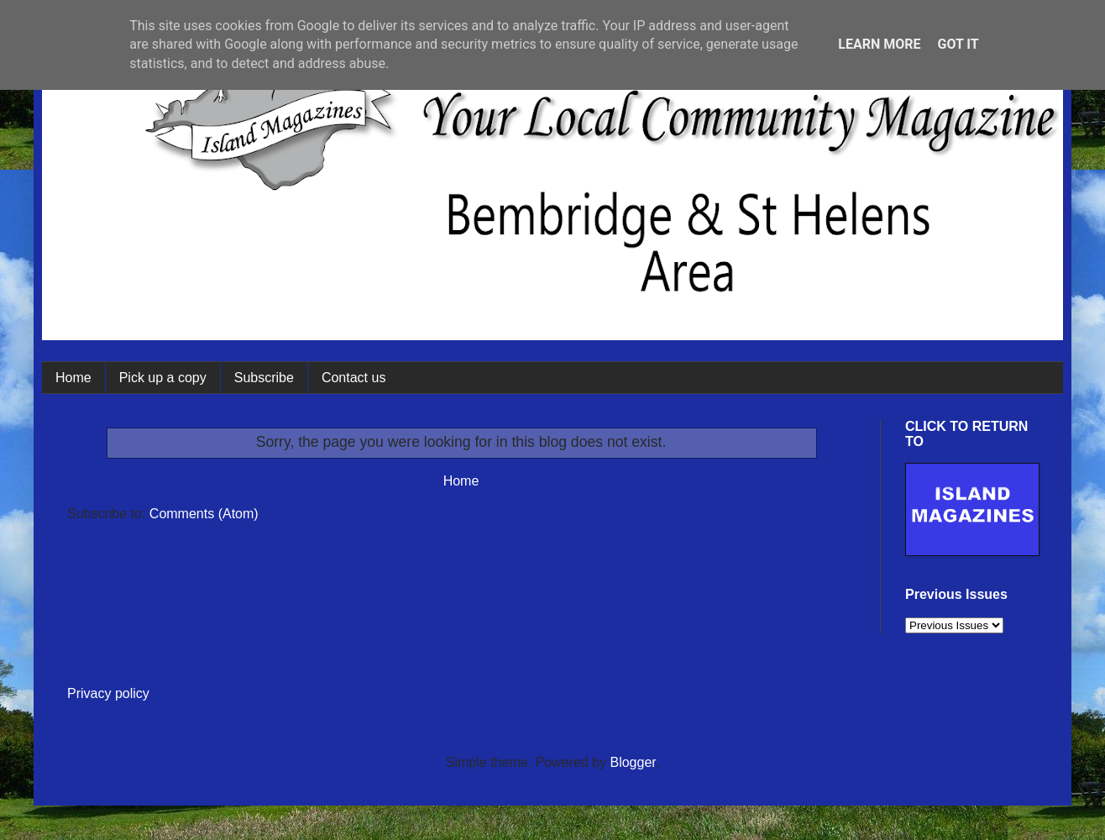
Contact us (353, 377)
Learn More (879, 44)
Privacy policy (108, 693)
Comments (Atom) (204, 514)
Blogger (632, 762)
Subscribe (264, 377)
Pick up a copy (163, 377)
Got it (957, 44)
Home (73, 377)
